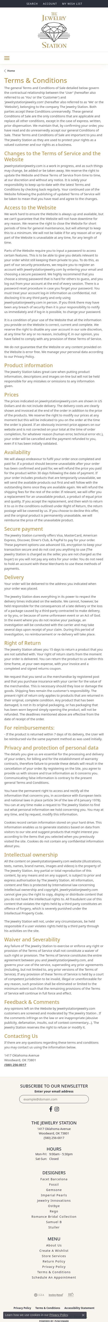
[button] (32, 3)
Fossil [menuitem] (54, 1184)
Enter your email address (53, 1091)
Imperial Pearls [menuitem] (54, 1195)
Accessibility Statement (79, 1308)
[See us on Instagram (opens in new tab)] (57, 1109)
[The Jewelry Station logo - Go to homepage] (54, 30)
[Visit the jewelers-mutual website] (56, 1295)
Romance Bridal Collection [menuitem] (54, 1217)
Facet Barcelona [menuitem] (54, 1179)
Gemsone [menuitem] (54, 1190)
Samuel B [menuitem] (54, 1222)
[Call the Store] (54, 1138)
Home (11, 71)
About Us (54, 1245)
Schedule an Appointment (54, 1277)
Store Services (54, 1256)
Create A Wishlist (53, 1251)
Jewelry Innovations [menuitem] (54, 1200)
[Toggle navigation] (7, 58)
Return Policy (54, 1261)
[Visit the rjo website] (71, 1295)
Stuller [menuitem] (54, 1227)
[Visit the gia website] (39, 1295)
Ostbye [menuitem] (54, 1206)
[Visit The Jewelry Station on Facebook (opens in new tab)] (50, 1109)
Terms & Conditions (54, 1272)
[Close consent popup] (83, 1315)
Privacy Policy (54, 1267)
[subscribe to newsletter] (83, 1099)
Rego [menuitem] (54, 1211)
